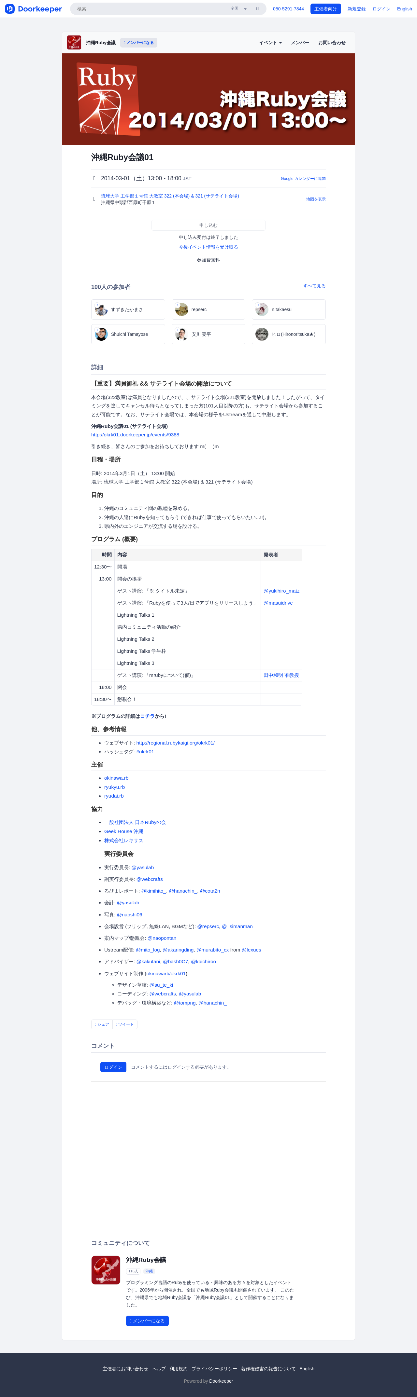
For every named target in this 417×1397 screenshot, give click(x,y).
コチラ (147, 716)
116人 (133, 1271)
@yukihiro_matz (282, 591)
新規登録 (357, 8)
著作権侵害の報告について (268, 1368)
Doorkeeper (221, 1381)
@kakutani (148, 961)
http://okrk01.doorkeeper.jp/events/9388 (135, 434)
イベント (270, 42)
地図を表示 (316, 199)
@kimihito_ (153, 891)
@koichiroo (203, 961)
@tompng (185, 1003)
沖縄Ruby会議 (101, 42)
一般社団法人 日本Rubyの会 (135, 822)
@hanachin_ (183, 891)
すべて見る (314, 285)
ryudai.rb (114, 796)
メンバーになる (139, 42)
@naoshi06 (129, 914)
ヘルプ (159, 1368)
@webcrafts (150, 879)
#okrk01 (145, 751)
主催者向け (325, 8)
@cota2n (210, 891)
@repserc (208, 926)
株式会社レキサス (123, 840)
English (404, 8)
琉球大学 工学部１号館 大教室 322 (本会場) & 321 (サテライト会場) (170, 196)
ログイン (381, 8)
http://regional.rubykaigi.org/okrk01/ (176, 743)
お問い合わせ (332, 42)
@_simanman (237, 926)
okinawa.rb (116, 778)
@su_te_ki (161, 985)
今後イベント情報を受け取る (208, 247)
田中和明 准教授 (281, 675)
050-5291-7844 (288, 8)
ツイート (125, 1024)
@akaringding (178, 949)
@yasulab (143, 867)
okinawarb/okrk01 (166, 973)
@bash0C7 (175, 961)
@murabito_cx (212, 949)
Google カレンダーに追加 (303, 178)
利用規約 (178, 1368)
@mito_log (148, 949)
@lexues (251, 949)
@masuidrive (278, 603)
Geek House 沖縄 (123, 831)
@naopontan (162, 938)
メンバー (300, 42)
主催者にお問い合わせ (125, 1368)
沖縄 (149, 1271)
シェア (102, 1024)
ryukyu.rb (114, 787)
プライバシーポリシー (214, 1368)
